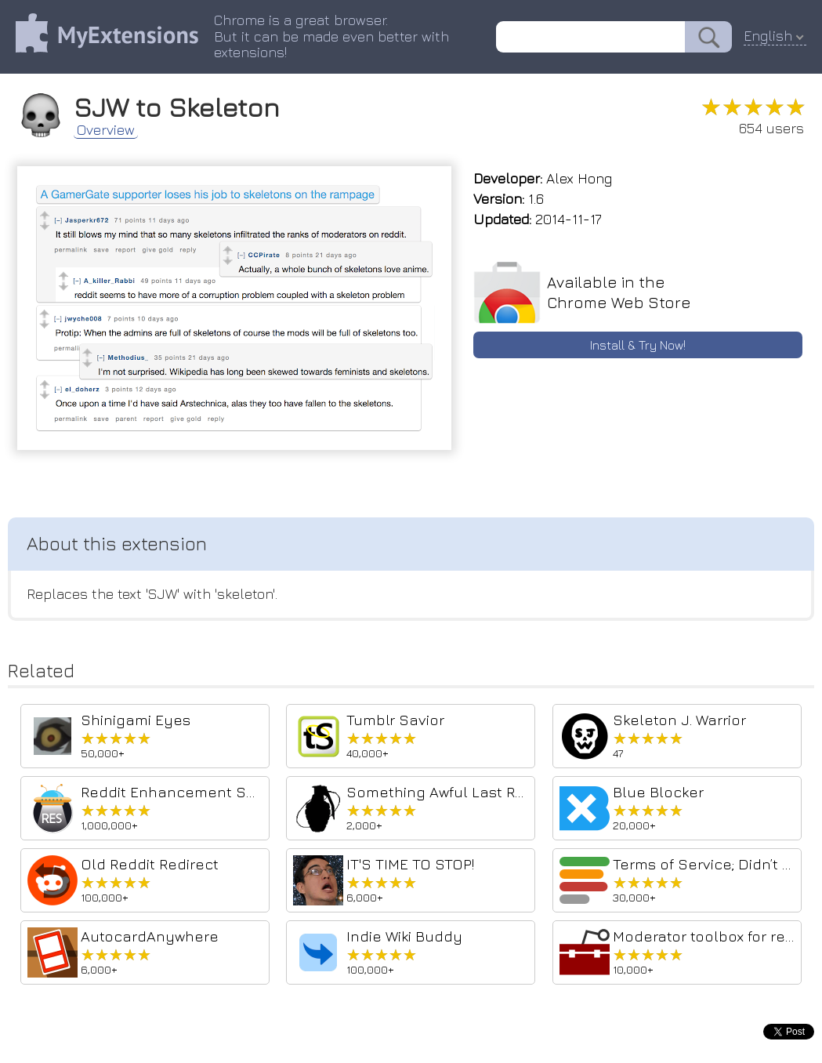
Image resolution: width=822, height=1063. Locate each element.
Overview (106, 130)
